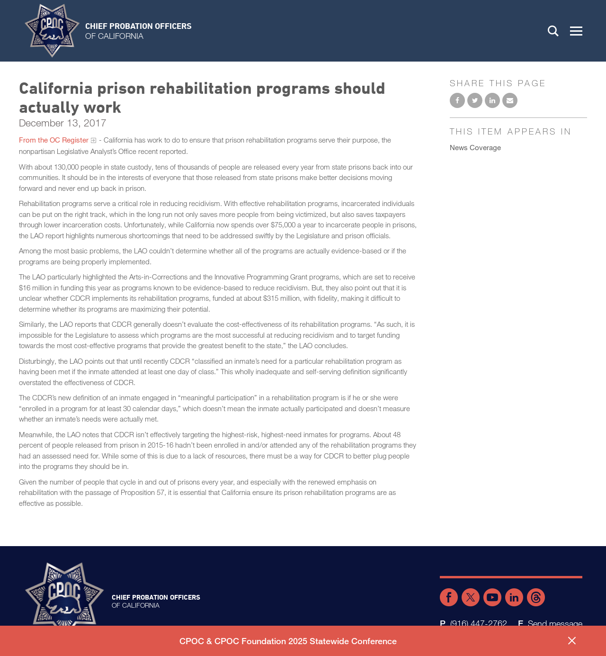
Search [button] (553, 31)
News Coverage (475, 147)
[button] (576, 30)
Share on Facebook (457, 100)
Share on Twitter (474, 100)
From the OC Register (54, 139)
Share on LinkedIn (492, 100)
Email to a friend (509, 100)
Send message (555, 623)
